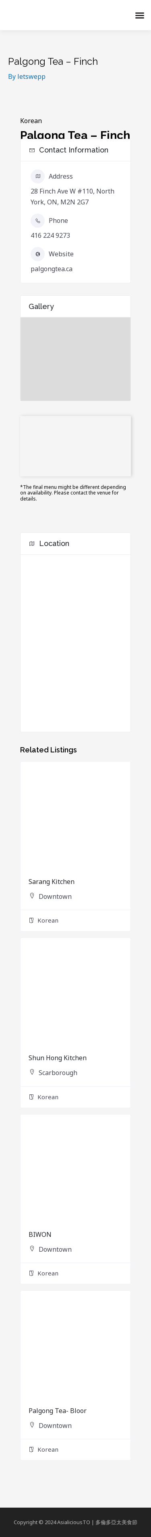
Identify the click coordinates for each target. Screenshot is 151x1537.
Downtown (55, 896)
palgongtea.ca (51, 268)
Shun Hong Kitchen (58, 1057)
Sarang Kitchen (51, 881)
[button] (139, 15)
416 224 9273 (50, 235)
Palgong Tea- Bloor (58, 1410)
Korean (31, 120)
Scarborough (58, 1072)
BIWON (40, 1234)
